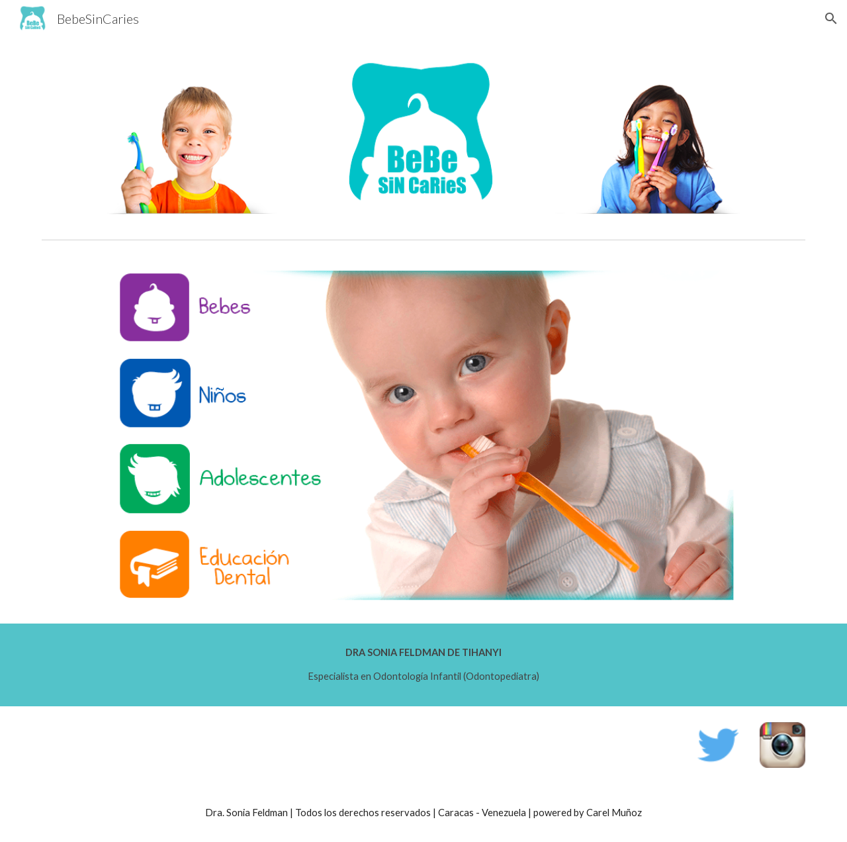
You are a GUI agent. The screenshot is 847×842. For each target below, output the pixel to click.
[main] (423, 664)
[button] (831, 18)
